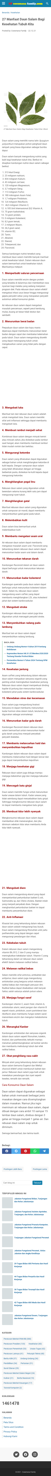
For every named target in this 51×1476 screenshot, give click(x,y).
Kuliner (8, 1378)
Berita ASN (10, 1358)
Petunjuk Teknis (35, 1353)
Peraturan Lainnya (13, 1353)
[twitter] (16, 1151)
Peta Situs (8, 1422)
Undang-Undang (29, 1358)
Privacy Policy (10, 1431)
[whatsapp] (35, 1151)
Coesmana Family (29, 1472)
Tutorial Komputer (13, 1388)
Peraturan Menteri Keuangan (18, 1383)
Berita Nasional (25, 1378)
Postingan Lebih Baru (13, 1169)
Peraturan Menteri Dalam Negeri (19, 1373)
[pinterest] (25, 1151)
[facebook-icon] (26, 1454)
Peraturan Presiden (14, 1344)
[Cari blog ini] (47, 3)
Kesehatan (35, 1344)
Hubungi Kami (10, 1436)
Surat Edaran (11, 1368)
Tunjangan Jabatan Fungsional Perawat (31, 1238)
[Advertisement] (25, 61)
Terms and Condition (14, 1427)
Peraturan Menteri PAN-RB (17, 1339)
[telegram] (44, 1151)
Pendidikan (10, 1363)
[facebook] (6, 1151)
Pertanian (27, 1363)
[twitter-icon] (16, 1454)
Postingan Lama (40, 1169)
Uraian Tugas (37, 1349)
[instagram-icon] (35, 1454)
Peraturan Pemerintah (15, 1349)
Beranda (8, 1417)
